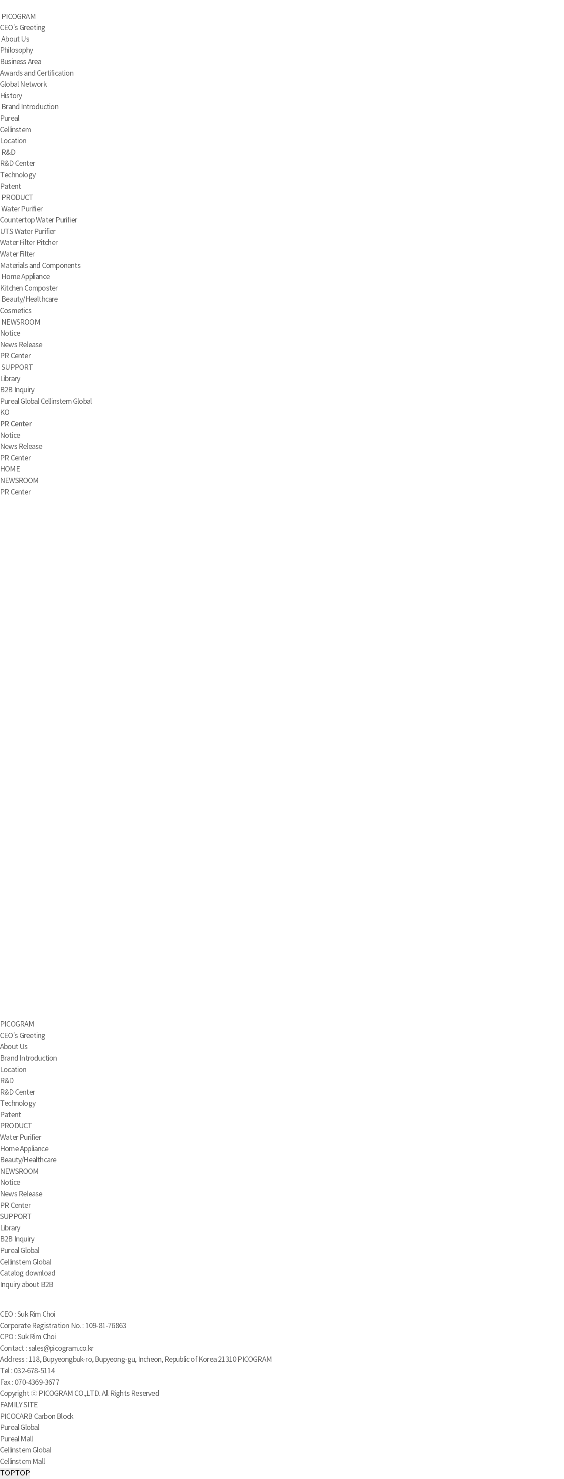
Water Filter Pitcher (28, 243)
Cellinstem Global (66, 402)
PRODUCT (17, 198)
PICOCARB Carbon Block (36, 1417)
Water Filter (17, 254)
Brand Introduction (29, 107)
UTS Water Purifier (28, 232)
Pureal (9, 119)
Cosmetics (15, 311)
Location (13, 141)
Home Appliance (25, 277)
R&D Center (17, 164)
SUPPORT (17, 368)
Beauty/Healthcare (29, 299)
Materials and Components (40, 266)
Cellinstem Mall (22, 1462)
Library (10, 379)
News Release (21, 345)
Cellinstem (15, 130)
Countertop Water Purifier (38, 220)
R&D (8, 153)
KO (4, 413)
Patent (10, 187)
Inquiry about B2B (26, 1285)
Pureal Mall (16, 1439)
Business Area (21, 62)
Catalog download (27, 1273)
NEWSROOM (20, 322)
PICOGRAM (18, 17)
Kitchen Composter (28, 288)
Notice (10, 333)
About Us (15, 39)
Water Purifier (21, 209)
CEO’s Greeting (22, 28)
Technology (17, 175)
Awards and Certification (36, 73)
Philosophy (16, 50)
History (11, 96)
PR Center (15, 356)
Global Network (23, 84)
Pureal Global (19, 402)
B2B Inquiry (17, 390)
